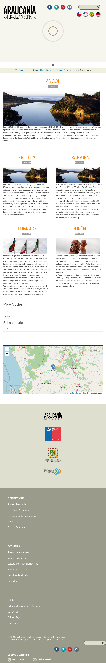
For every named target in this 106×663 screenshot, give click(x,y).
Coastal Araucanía (17, 527)
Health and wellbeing (18, 575)
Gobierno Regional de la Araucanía (25, 605)
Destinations (72, 70)
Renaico (7, 316)
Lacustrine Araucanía (18, 510)
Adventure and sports (18, 552)
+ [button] (7, 349)
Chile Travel (14, 623)
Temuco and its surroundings (22, 515)
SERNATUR (13, 611)
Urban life (13, 580)
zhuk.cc (78, 393)
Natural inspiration (17, 557)
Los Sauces (58, 70)
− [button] (7, 354)
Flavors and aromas (17, 569)
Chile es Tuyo (14, 617)
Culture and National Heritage (23, 563)
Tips (6, 328)
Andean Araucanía (17, 504)
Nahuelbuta (45, 70)
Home (20, 70)
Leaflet (72, 393)
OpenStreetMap (88, 393)
